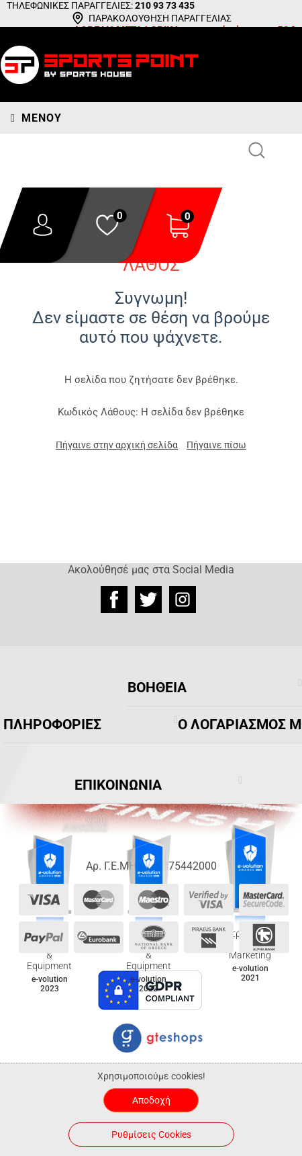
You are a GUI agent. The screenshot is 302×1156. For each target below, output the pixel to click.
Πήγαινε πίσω (216, 445)
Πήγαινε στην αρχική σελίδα (117, 445)
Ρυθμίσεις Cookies (151, 1134)
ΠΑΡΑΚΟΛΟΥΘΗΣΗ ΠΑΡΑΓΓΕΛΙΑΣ (160, 18)
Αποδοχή (151, 1100)
